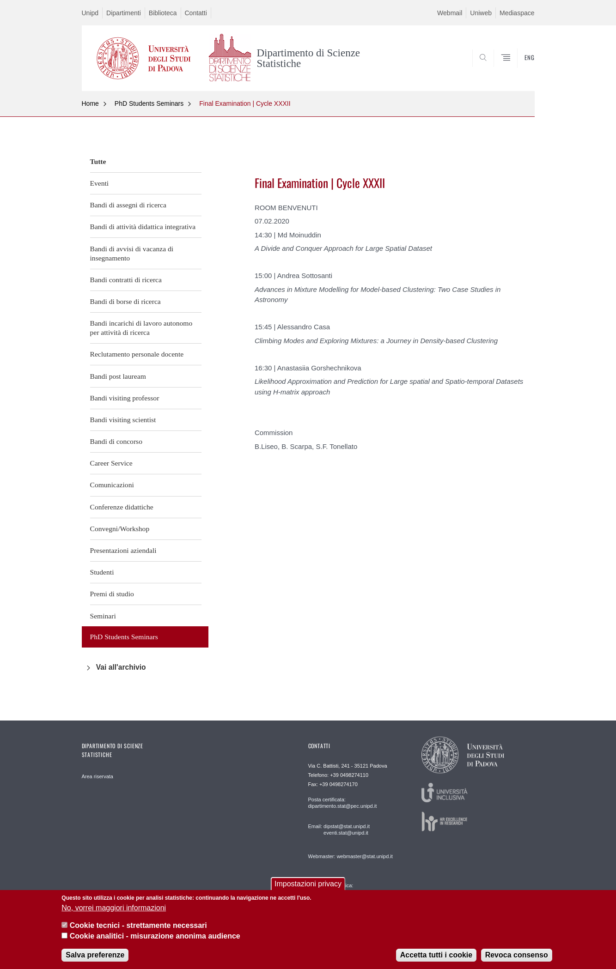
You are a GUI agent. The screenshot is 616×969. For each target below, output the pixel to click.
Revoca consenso (516, 955)
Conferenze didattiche (121, 507)
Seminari (103, 616)
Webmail (449, 13)
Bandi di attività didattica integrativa (143, 226)
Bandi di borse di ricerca (125, 301)
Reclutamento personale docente (137, 354)
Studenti (102, 572)
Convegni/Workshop (120, 529)
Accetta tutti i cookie (436, 955)
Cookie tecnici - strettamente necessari (138, 925)
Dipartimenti (123, 13)
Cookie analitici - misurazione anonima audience (155, 936)
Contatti (196, 13)
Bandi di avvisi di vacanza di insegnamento (132, 253)
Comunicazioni (112, 485)
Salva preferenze (95, 955)
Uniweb (481, 13)
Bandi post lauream (118, 376)
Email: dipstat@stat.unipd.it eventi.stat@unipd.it (339, 830)
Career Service (111, 463)
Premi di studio (112, 594)
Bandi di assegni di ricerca (128, 205)
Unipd (90, 13)
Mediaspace (517, 13)
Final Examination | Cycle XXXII (244, 103)
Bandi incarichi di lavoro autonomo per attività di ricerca (141, 327)
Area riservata (97, 776)
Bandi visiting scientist (123, 420)
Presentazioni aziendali (123, 550)
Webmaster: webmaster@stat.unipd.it (350, 856)
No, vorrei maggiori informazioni (113, 908)
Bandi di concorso (116, 441)
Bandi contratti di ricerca (126, 280)
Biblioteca (163, 13)
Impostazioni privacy (308, 884)
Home (90, 103)
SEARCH (518, 69)
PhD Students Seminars (149, 103)
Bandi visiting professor (124, 398)
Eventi (99, 183)
